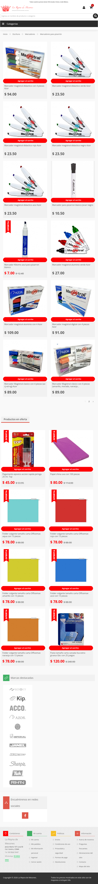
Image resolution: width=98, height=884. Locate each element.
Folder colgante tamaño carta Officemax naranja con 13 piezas (21, 654)
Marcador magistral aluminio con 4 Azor (23, 324)
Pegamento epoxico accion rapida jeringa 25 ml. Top (21, 475)
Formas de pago (61, 857)
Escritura (16, 34)
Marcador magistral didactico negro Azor (71, 145)
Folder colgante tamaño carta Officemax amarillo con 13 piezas (21, 594)
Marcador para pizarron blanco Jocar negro (72, 205)
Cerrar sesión (36, 862)
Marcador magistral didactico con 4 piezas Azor (24, 87)
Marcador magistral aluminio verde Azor (71, 264)
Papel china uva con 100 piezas (65, 474)
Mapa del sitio (84, 866)
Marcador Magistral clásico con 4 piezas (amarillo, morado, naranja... (71, 385)
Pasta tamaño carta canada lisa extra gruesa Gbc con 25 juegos (67, 654)
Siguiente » (93, 401)
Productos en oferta (15, 419)
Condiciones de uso (62, 844)
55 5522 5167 (13, 852)
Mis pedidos (36, 844)
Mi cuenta (84, 7)
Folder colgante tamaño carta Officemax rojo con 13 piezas (69, 535)
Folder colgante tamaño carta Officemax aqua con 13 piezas (21, 535)
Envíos (57, 839)
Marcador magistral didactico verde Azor (71, 85)
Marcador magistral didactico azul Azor (22, 205)
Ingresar (34, 857)
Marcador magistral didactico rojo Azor (22, 145)
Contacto (82, 862)
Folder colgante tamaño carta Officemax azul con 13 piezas (69, 594)
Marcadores (30, 34)
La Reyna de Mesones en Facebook (25, 815)
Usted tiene (92, 5)
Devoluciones (60, 862)
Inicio (5, 34)
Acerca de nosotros (86, 839)
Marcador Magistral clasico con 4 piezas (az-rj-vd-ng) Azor (25, 385)
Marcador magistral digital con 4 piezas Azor (70, 325)
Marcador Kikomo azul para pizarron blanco (21, 266)
